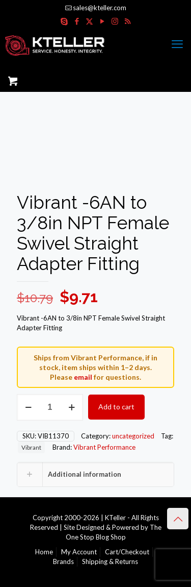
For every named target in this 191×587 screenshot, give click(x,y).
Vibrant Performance (104, 447)
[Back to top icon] (177, 518)
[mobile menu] (177, 44)
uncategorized (133, 436)
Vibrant (31, 447)
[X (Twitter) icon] (89, 21)
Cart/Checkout (127, 552)
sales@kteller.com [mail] (99, 8)
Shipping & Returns (110, 561)
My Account (79, 552)
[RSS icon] (127, 21)
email (83, 377)
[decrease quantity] (28, 407)
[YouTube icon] (102, 21)
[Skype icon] (64, 21)
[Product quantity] (50, 407)
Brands (63, 561)
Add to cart (116, 406)
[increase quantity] (71, 407)
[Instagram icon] (115, 21)
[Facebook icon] (76, 21)
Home (44, 552)
